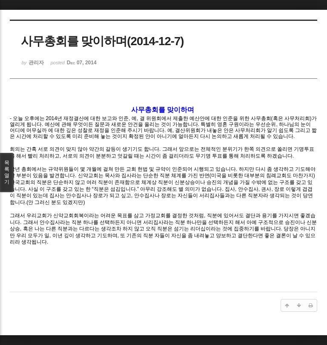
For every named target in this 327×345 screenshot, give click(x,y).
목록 (6, 172)
